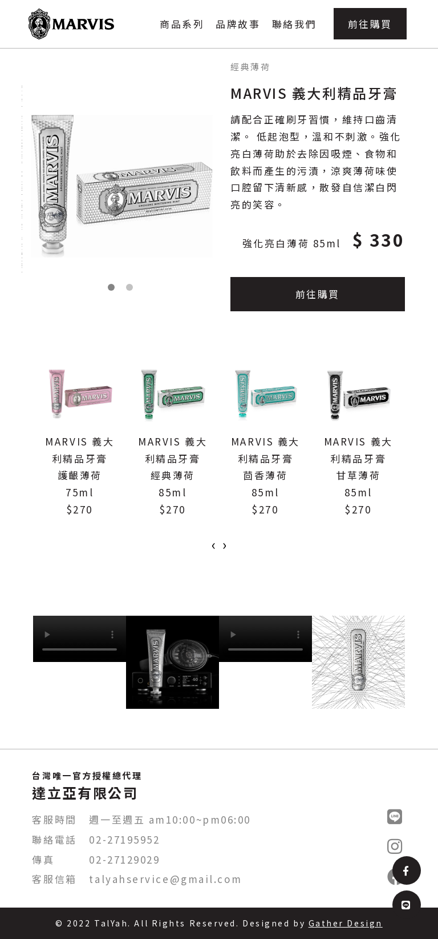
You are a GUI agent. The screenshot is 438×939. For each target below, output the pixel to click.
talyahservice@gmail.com (165, 879)
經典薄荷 (250, 67)
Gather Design (346, 923)
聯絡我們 (294, 24)
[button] (111, 287)
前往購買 (370, 24)
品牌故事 (238, 24)
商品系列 (182, 24)
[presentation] (213, 544)
